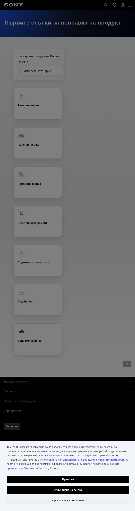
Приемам (68, 479)
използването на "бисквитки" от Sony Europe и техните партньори (82, 459)
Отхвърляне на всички (68, 489)
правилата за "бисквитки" (23, 468)
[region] (67, 476)
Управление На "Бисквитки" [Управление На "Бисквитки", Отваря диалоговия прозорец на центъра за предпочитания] (68, 500)
